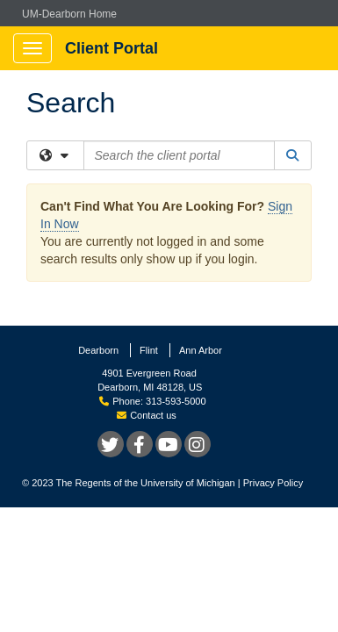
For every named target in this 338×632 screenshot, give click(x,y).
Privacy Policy (273, 483)
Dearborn (98, 350)
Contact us (146, 415)
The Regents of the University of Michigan (145, 483)
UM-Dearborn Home (69, 14)
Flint (149, 350)
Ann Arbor (200, 350)
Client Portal (111, 48)
